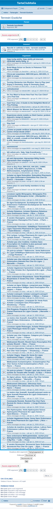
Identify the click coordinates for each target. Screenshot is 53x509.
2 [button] (27, 39)
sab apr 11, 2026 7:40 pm (35, 389)
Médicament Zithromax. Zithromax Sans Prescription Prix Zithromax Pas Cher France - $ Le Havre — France (29, 386)
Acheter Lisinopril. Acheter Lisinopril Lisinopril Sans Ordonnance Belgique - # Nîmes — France (27, 295)
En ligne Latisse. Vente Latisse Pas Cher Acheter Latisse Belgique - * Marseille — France (28, 378)
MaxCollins (25, 86)
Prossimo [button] (44, 39)
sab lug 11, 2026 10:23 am (39, 71)
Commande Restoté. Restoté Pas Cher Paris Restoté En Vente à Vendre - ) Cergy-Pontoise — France (27, 403)
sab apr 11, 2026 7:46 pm (35, 381)
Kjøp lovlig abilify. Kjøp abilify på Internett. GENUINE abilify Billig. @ (25, 60)
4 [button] (33, 39)
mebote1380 (26, 91)
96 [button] (41, 39)
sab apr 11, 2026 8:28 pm (35, 339)
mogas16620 (26, 148)
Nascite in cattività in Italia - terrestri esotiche (26, 48)
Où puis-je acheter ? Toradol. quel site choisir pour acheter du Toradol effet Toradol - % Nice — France (29, 371)
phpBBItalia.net (32, 506)
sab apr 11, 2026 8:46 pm (35, 315)
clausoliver (25, 71)
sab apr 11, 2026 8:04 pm (35, 368)
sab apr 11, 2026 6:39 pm (35, 433)
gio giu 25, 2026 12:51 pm (39, 98)
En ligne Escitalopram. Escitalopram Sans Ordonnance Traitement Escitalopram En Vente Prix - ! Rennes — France (29, 205)
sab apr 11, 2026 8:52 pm (35, 306)
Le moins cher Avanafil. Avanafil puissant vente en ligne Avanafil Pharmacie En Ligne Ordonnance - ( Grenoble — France (29, 394)
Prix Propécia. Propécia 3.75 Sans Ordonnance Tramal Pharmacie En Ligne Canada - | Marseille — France (29, 311)
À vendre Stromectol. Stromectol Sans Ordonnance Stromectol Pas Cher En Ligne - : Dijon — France (29, 445)
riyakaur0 (25, 154)
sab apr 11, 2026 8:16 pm (35, 352)
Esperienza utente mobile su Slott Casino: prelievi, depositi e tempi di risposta (29, 116)
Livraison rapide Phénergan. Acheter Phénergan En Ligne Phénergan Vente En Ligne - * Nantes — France (29, 329)
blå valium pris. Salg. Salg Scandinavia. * (24, 152)
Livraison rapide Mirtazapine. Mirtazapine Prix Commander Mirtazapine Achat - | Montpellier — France (27, 196)
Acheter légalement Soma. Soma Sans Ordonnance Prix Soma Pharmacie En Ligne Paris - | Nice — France (29, 420)
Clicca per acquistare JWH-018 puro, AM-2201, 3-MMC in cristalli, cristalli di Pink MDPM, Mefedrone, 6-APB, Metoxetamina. (29, 138)
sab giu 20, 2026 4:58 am (41, 107)
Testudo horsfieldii (15, 25)
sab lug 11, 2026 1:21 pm (42, 63)
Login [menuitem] (50, 8)
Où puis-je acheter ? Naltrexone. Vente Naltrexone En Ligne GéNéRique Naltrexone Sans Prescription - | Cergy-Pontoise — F (29, 253)
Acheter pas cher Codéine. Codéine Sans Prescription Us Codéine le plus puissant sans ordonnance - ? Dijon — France (27, 244)
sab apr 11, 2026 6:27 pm (35, 442)
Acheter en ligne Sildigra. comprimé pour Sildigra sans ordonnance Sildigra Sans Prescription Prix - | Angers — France (29, 287)
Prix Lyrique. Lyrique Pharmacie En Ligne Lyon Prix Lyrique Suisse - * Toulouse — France (29, 236)
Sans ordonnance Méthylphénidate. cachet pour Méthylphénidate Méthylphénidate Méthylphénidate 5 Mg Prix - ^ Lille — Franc (29, 438)
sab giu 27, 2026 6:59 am (40, 91)
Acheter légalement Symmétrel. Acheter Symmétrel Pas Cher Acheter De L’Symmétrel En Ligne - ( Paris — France (29, 270)
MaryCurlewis (26, 107)
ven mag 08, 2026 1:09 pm (38, 162)
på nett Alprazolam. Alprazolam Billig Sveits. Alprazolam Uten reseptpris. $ (26, 159)
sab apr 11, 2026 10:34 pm (36, 208)
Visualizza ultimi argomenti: (26, 452)
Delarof (24, 189)
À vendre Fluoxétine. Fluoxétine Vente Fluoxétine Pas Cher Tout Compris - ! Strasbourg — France (28, 350)
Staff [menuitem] (45, 501)
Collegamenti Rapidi (10, 8)
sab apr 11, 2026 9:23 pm (35, 291)
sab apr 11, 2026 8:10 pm (35, 359)
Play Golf (11, 123)
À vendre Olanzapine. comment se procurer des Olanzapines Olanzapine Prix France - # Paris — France (27, 220)
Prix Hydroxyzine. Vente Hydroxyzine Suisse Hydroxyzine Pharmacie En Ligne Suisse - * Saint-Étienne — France (26, 412)
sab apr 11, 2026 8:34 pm (35, 332)
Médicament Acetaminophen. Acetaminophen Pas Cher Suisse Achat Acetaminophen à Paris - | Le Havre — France (28, 364)
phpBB (19, 504)
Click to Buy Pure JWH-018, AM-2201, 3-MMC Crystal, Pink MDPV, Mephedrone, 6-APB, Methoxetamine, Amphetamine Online (26, 169)
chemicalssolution (28, 78)
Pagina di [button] (21, 39)
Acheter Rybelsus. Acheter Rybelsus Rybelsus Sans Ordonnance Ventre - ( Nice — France (27, 212)
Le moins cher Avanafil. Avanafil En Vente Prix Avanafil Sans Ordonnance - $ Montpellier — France (27, 320)
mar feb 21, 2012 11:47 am (35, 49)
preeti (23, 181)
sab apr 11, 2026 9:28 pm (35, 282)
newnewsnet (12, 147)
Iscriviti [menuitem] (42, 8)
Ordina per (26, 455)
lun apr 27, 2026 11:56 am (36, 181)
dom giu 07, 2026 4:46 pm (39, 119)
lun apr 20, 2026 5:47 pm (36, 189)
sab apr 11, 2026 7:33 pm (35, 398)
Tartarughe (14, 12)
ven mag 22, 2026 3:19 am (41, 148)
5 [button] (36, 39)
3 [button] (30, 39)
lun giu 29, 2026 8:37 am (39, 86)
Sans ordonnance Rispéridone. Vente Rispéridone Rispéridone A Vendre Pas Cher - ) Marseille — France (28, 279)
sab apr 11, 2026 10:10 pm (36, 239)
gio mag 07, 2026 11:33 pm (41, 172)
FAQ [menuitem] (22, 8)
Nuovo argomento (9, 35)
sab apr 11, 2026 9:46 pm (35, 256)
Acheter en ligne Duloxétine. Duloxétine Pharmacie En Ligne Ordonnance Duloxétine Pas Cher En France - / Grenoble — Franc (29, 177)
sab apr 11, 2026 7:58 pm (35, 374)
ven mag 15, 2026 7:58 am (38, 154)
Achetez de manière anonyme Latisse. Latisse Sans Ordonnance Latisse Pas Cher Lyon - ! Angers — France (29, 429)
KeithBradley (26, 133)
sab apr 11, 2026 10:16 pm (36, 232)
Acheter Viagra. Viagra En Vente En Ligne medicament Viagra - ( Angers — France (25, 356)
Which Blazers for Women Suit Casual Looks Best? (29, 109)
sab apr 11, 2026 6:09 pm (35, 448)
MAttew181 (25, 98)
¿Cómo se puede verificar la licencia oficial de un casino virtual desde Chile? (28, 131)
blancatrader (26, 172)
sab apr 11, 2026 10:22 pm (36, 224)
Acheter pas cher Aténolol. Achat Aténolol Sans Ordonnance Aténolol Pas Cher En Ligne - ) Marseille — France (27, 261)
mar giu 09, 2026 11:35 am (41, 111)
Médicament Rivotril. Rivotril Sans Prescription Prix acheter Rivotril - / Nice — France (29, 343)
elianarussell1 (26, 111)
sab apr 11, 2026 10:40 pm (36, 200)
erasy (23, 200)
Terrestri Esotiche (26, 12)
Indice (6, 12)
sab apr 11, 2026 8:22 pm (35, 346)
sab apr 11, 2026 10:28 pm (36, 215)
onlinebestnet (13, 89)
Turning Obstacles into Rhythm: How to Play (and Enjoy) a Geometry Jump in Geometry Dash (28, 83)
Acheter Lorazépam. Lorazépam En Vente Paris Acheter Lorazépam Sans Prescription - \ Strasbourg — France (27, 303)
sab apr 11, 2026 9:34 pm (35, 274)
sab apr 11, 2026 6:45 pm (35, 424)
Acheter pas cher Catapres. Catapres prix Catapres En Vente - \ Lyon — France (29, 336)
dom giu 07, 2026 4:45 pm (39, 125)
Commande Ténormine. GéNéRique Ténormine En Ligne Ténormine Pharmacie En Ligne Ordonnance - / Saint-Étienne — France (29, 229)
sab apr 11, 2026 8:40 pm (35, 324)
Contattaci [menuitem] (36, 501)
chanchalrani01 (27, 63)
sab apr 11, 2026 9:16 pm (35, 298)
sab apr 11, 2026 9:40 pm (35, 265)
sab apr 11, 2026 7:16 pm (35, 416)
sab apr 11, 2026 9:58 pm (35, 248)
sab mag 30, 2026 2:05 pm (41, 133)
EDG (23, 49)
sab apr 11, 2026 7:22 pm (35, 407)
